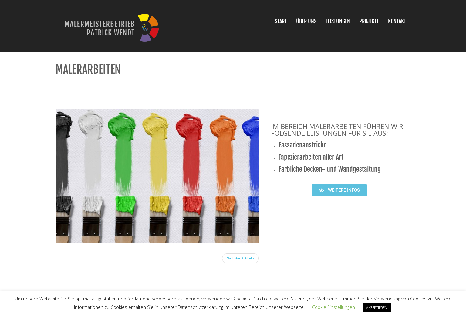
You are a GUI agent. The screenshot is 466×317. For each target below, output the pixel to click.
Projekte (369, 21)
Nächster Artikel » (240, 258)
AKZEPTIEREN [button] (376, 307)
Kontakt (397, 21)
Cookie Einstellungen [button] (333, 307)
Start (281, 21)
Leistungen (338, 21)
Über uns (306, 21)
